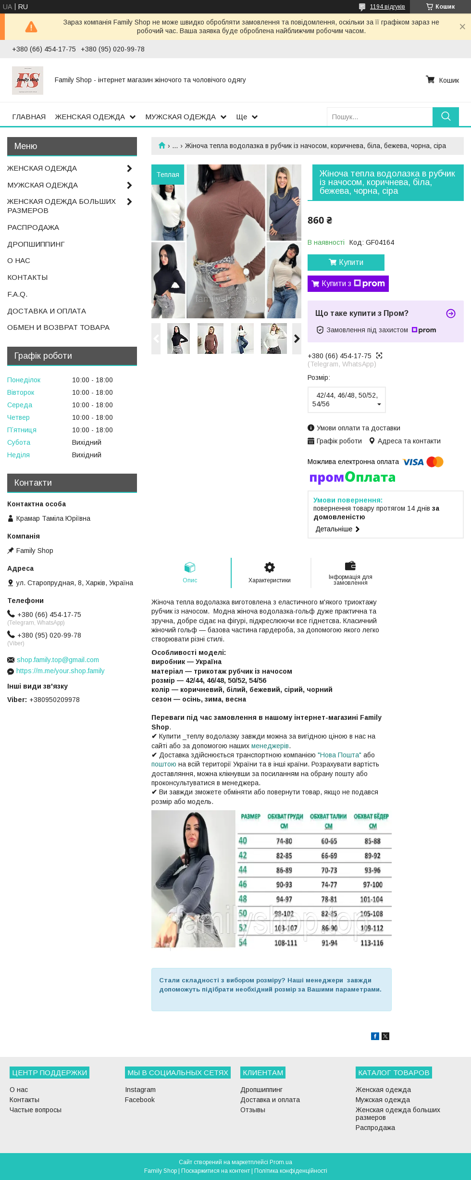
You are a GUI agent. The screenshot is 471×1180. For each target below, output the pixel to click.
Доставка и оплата (270, 1100)
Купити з (353, 283)
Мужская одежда (383, 1100)
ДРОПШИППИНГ (36, 244)
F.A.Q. (17, 294)
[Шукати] (446, 116)
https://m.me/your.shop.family (60, 671)
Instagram (140, 1089)
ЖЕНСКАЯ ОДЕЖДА (90, 117)
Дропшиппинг (261, 1089)
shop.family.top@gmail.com (58, 660)
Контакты (24, 1100)
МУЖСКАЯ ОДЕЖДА (180, 117)
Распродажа (375, 1127)
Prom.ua (281, 1162)
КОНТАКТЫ (27, 277)
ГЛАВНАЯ (29, 117)
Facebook (140, 1100)
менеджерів (270, 746)
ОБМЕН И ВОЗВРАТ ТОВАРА (58, 327)
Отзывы (252, 1110)
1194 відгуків (387, 6)
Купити (351, 262)
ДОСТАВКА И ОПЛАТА (46, 311)
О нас (19, 1089)
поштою (163, 764)
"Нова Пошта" (339, 755)
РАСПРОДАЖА (33, 227)
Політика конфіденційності (290, 1170)
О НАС (18, 260)
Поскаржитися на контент (215, 1170)
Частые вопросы (36, 1110)
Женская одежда (383, 1089)
